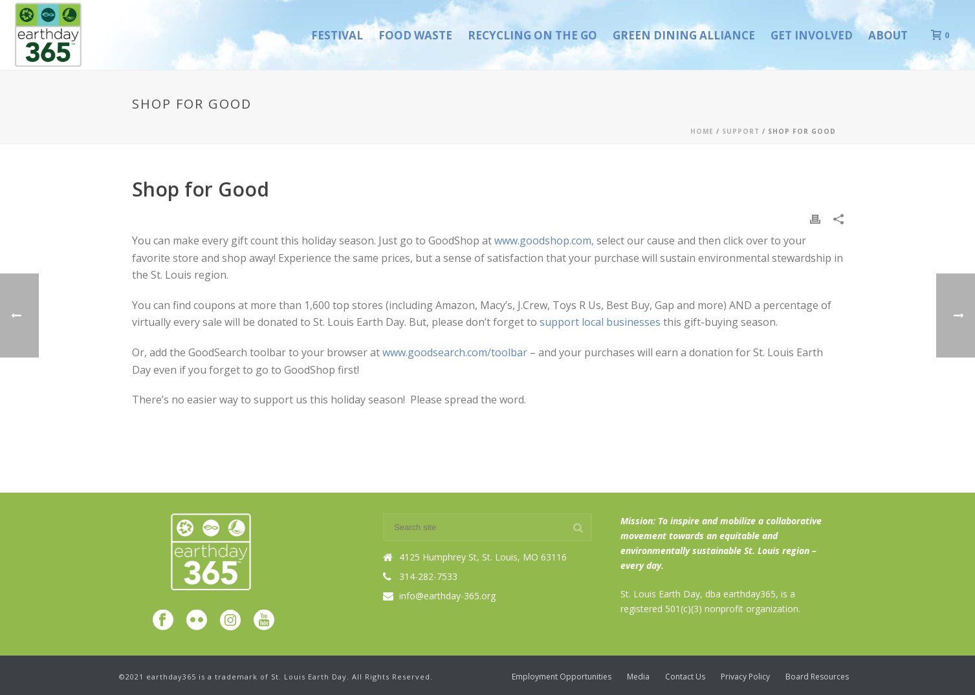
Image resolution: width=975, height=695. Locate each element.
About (888, 35)
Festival (337, 35)
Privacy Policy (745, 677)
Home (702, 131)
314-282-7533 (428, 577)
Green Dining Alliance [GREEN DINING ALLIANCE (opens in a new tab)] (684, 35)
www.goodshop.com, (545, 240)
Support (741, 131)
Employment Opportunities (561, 677)
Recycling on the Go (532, 35)
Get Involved (812, 35)
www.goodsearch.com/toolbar (456, 352)
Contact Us (685, 677)
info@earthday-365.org (447, 596)
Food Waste (415, 35)
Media (638, 677)
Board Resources (817, 677)
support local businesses (601, 322)
